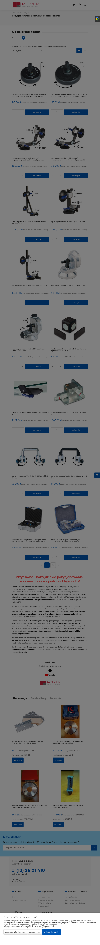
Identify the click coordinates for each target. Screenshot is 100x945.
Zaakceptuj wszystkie (51, 932)
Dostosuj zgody (34, 932)
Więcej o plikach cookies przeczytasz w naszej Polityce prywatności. (29, 927)
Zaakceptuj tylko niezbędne (15, 932)
